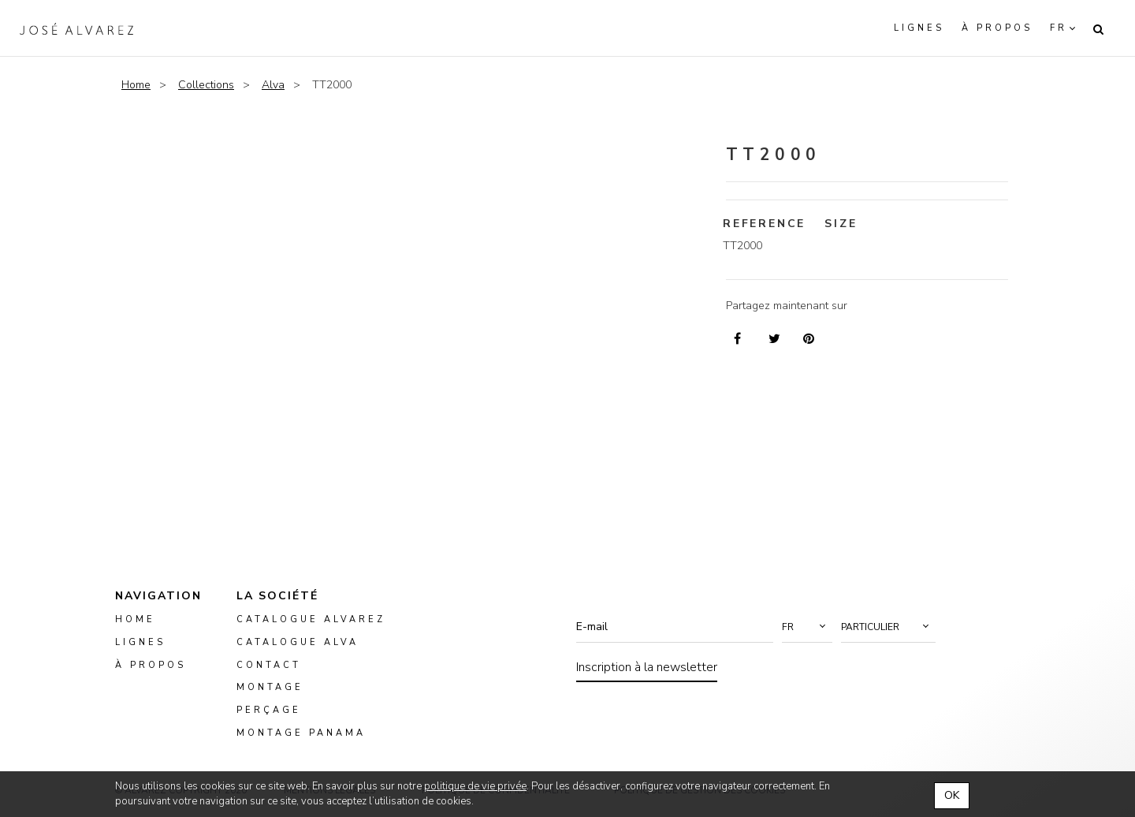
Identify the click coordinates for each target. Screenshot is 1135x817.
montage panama (301, 733)
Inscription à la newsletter (646, 667)
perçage (268, 710)
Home (136, 84)
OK (951, 795)
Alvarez (76, 28)
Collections (206, 84)
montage (269, 688)
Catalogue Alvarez (310, 619)
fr (1058, 28)
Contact (268, 665)
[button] (807, 627)
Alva (273, 84)
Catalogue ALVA (297, 642)
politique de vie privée (475, 786)
